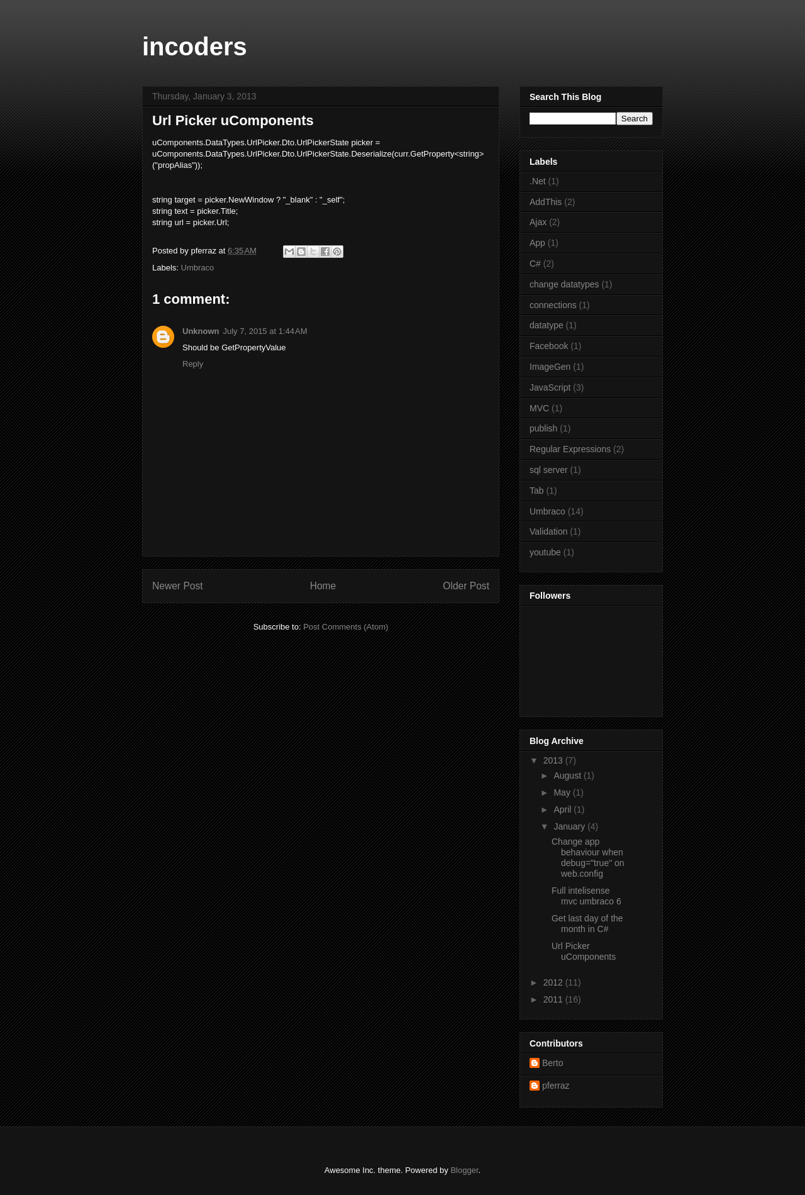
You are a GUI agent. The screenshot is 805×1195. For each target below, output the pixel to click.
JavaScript (550, 387)
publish (543, 428)
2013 (554, 760)
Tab (537, 491)
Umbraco (197, 267)
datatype (547, 325)
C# (535, 263)
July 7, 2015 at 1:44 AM (265, 331)
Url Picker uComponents (584, 951)
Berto (552, 1063)
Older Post (466, 586)
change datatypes (564, 284)
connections (553, 305)
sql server (549, 470)
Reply (192, 364)
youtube (545, 552)
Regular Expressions (570, 449)
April (563, 809)
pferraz (556, 1086)
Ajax (538, 222)
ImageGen (550, 367)
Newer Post (177, 586)
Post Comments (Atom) (345, 626)
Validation (548, 531)
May (562, 792)
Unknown (200, 331)
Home (323, 586)
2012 (554, 982)
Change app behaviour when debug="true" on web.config (588, 857)
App (537, 243)
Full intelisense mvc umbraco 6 (586, 896)
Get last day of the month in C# (587, 923)
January (570, 826)
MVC (539, 408)
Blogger (464, 1170)
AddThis (546, 202)
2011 (554, 999)
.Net (538, 181)
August (568, 775)
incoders (194, 46)
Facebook (549, 346)
